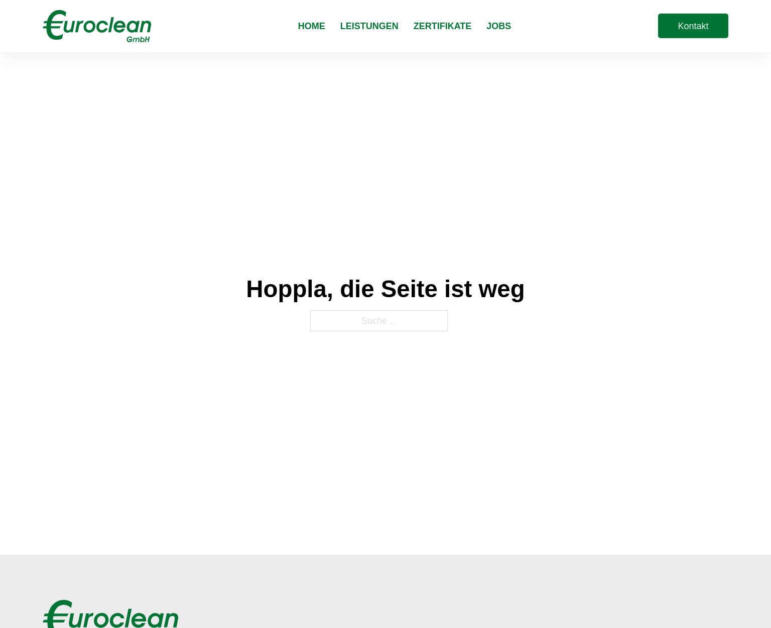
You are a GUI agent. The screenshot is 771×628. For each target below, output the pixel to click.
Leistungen (369, 26)
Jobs (498, 26)
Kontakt (693, 26)
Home (311, 26)
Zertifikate (443, 26)
